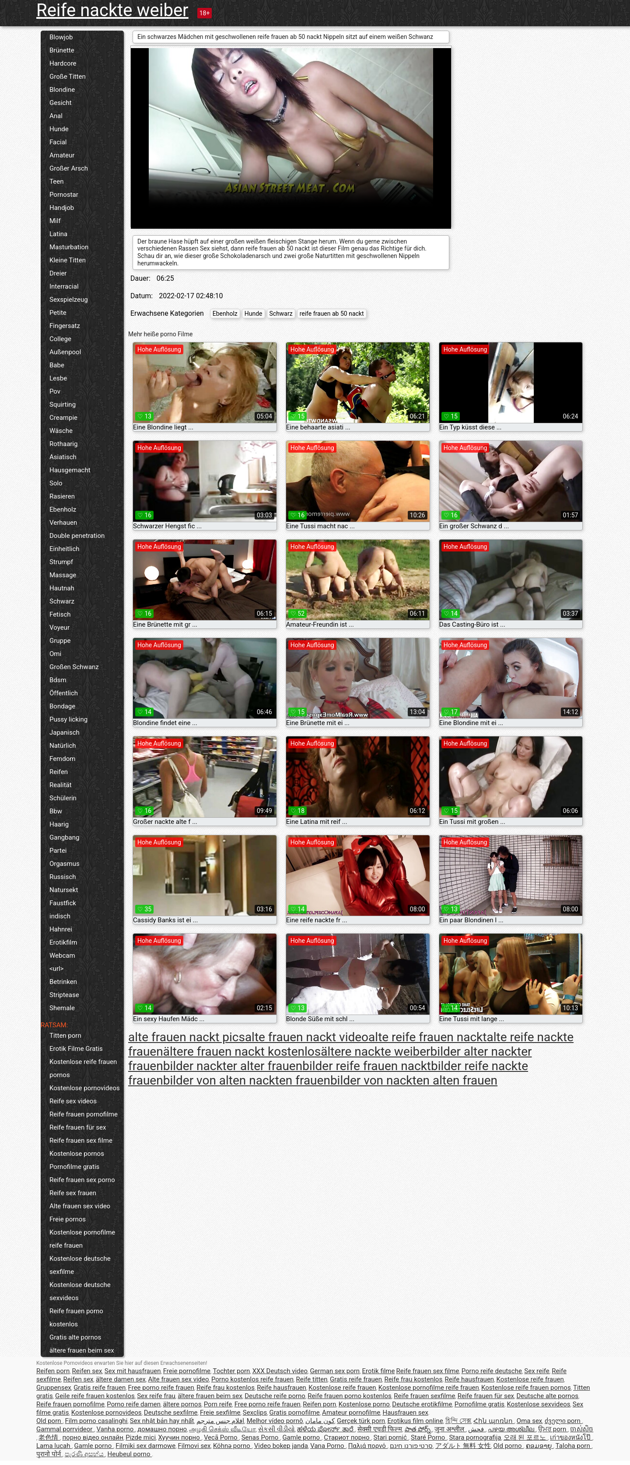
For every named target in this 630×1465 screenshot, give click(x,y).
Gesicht (60, 103)
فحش (477, 1429)
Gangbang (64, 837)
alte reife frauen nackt (427, 1037)
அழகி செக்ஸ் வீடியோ (222, 1429)
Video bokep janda (281, 1446)
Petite (57, 313)
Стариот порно (347, 1437)
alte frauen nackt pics (186, 1037)
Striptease (64, 995)
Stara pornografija (475, 1437)
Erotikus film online (415, 1421)
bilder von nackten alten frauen (413, 1080)
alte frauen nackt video (306, 1037)
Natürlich (62, 746)
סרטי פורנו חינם (411, 1446)
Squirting (62, 404)
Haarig (59, 824)
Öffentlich (63, 693)
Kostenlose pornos (76, 1154)
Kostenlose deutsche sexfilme (80, 1265)
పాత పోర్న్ (418, 1429)
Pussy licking (68, 719)
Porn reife (218, 1404)
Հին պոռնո (493, 1421)
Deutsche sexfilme (171, 1412)
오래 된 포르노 (526, 1437)
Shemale (62, 1008)
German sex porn (335, 1371)
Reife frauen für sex (77, 1127)
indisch (59, 916)
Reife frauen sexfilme (424, 1396)
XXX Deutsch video (280, 1371)
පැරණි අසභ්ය (85, 1454)
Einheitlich (64, 549)
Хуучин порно (179, 1437)
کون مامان (320, 1421)
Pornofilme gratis (74, 1167)
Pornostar (63, 195)
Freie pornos (67, 1219)
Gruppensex (53, 1388)
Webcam (62, 955)
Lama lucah (54, 1446)
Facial (58, 142)
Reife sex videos (73, 1101)
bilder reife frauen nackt (366, 1066)
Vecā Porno (221, 1437)
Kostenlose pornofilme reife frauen (82, 1238)
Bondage (62, 706)
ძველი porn (563, 1421)
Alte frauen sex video (79, 1206)
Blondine (62, 90)
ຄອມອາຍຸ (539, 1446)
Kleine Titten (67, 260)
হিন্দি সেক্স (458, 1421)
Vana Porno (328, 1446)
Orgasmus (64, 864)
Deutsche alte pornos (547, 1396)
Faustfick (62, 903)
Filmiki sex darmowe (145, 1446)
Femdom (62, 759)
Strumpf (61, 562)
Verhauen (63, 523)
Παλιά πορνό (368, 1446)
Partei (58, 851)
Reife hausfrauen (469, 1379)
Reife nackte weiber (112, 10)
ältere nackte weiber (375, 1051)
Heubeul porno (130, 1454)
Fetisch (60, 614)
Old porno (509, 1446)
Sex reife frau (156, 1396)
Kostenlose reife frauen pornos (83, 1068)
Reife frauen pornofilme (83, 1114)
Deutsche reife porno (275, 1396)
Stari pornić (391, 1437)
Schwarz (61, 601)
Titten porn (65, 1035)
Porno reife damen (134, 1404)
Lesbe (58, 378)
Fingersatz (64, 326)
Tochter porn (231, 1371)
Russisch (62, 877)
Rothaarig (63, 444)
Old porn (49, 1421)
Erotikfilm (63, 942)
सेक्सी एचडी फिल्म (379, 1429)
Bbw (55, 811)
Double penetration (77, 536)
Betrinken (63, 982)
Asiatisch (63, 457)
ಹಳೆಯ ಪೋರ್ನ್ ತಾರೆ (326, 1429)
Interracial (64, 286)
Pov (54, 391)
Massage (62, 575)
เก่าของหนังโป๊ (571, 1437)
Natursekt (63, 890)
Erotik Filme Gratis (76, 1049)
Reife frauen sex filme (80, 1140)
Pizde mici (141, 1437)
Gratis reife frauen (356, 1379)
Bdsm (57, 680)
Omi (55, 654)
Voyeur (59, 627)
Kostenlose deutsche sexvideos (80, 1291)
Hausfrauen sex (405, 1412)
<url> (56, 969)
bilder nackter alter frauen (233, 1066)
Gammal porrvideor (65, 1429)
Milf (55, 221)
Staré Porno (429, 1437)
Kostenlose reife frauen (530, 1379)
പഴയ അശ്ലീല (512, 1429)
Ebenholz (62, 509)
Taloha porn (574, 1446)
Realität (60, 785)
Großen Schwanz (74, 667)
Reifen (58, 772)
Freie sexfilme (220, 1412)
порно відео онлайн (92, 1437)
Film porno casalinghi (96, 1421)
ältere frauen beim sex (81, 1350)
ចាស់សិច (581, 1429)
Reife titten (311, 1379)
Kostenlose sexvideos (538, 1404)
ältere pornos (182, 1404)
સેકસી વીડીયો (276, 1429)
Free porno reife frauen (161, 1388)
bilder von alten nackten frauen (246, 1080)
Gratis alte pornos (75, 1337)
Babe (56, 365)
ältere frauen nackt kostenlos (242, 1051)
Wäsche (61, 431)
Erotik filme (378, 1371)
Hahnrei (60, 929)
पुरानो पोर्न (49, 1454)
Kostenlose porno (364, 1404)
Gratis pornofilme (295, 1412)
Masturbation (68, 247)
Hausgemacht (70, 470)
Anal (56, 116)
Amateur (61, 155)
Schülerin (63, 798)
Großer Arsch (68, 168)
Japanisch (64, 732)
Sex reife (537, 1371)
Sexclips (255, 1412)
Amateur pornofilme (351, 1412)
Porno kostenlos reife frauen (252, 1379)
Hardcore (63, 63)
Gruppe (59, 641)
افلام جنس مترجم (220, 1421)
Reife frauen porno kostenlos (76, 1317)
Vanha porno (116, 1429)
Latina (58, 234)
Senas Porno (261, 1437)
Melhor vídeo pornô (275, 1421)
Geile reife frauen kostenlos (95, 1396)
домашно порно (162, 1429)
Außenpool (65, 352)
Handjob (61, 208)
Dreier (57, 273)
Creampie (63, 418)
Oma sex (529, 1421)
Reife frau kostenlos (413, 1379)
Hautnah (61, 588)
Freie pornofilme (186, 1371)
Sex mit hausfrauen (133, 1371)
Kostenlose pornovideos (84, 1088)
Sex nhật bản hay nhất (162, 1421)
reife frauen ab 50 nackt (332, 313)
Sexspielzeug (68, 299)
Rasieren (62, 496)
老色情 (49, 1437)
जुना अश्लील (450, 1429)
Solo (56, 483)
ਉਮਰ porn (553, 1429)
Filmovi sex (194, 1446)
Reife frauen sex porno (82, 1180)
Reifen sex (87, 1371)
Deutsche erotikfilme (422, 1404)
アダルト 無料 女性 (463, 1446)
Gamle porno (301, 1437)
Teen (56, 181)
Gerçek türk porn (361, 1421)
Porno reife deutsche (492, 1371)
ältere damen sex (121, 1379)
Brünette (61, 50)
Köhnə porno (232, 1446)
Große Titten (67, 76)
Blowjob (61, 37)
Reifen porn (53, 1371)
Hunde (59, 129)
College (60, 339)
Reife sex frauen (72, 1193)
